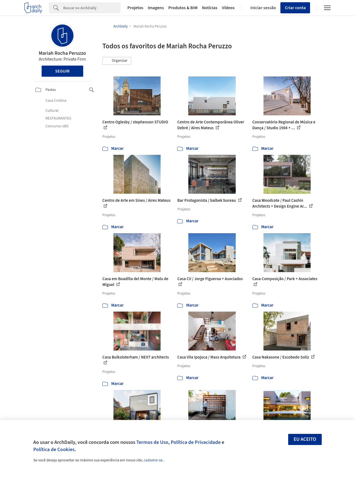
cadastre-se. (153, 460)
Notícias (209, 8)
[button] (116, 61)
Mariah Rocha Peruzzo (62, 53)
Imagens (156, 8)
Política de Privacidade (195, 442)
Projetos (135, 8)
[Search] (92, 7)
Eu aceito (305, 439)
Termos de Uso (152, 442)
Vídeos (228, 8)
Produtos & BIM (183, 8)
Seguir (62, 71)
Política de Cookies (54, 449)
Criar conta (295, 8)
